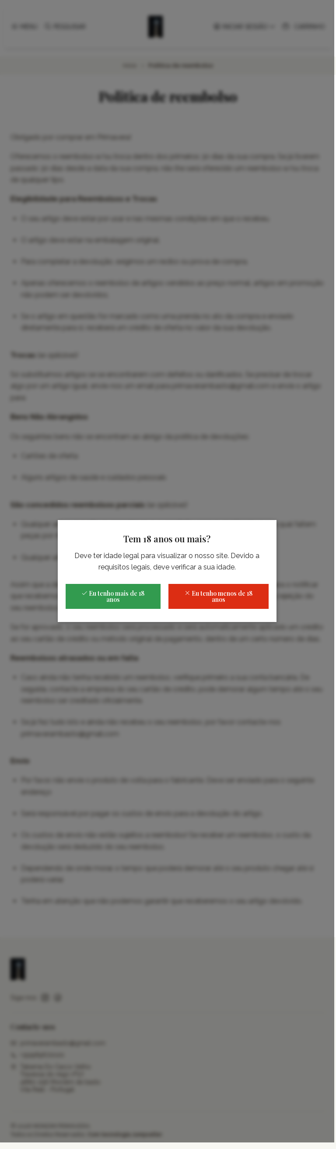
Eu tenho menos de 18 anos (220, 600)
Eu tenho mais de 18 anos (114, 600)
